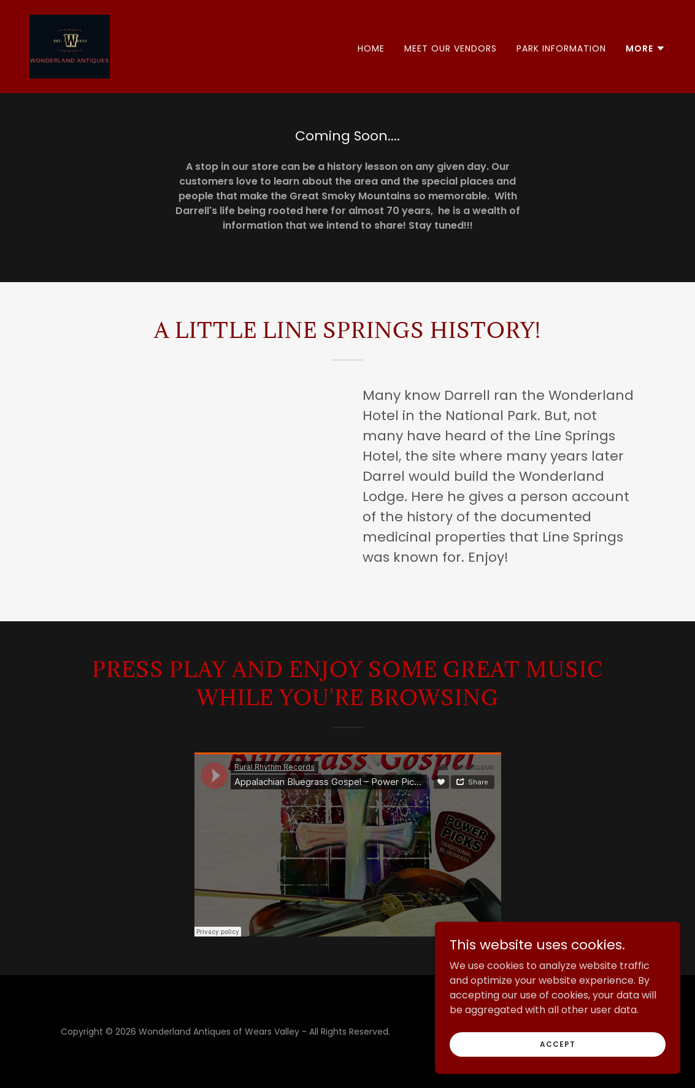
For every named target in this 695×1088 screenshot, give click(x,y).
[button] (646, 48)
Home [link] (371, 48)
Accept (557, 1043)
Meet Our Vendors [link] (450, 48)
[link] (69, 46)
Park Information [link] (561, 48)
